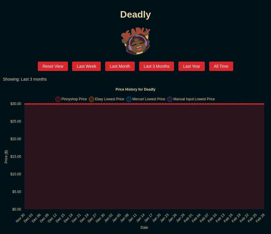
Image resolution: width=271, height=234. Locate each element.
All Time (221, 66)
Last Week (86, 66)
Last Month (120, 66)
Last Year (191, 66)
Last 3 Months (157, 66)
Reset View (52, 66)
